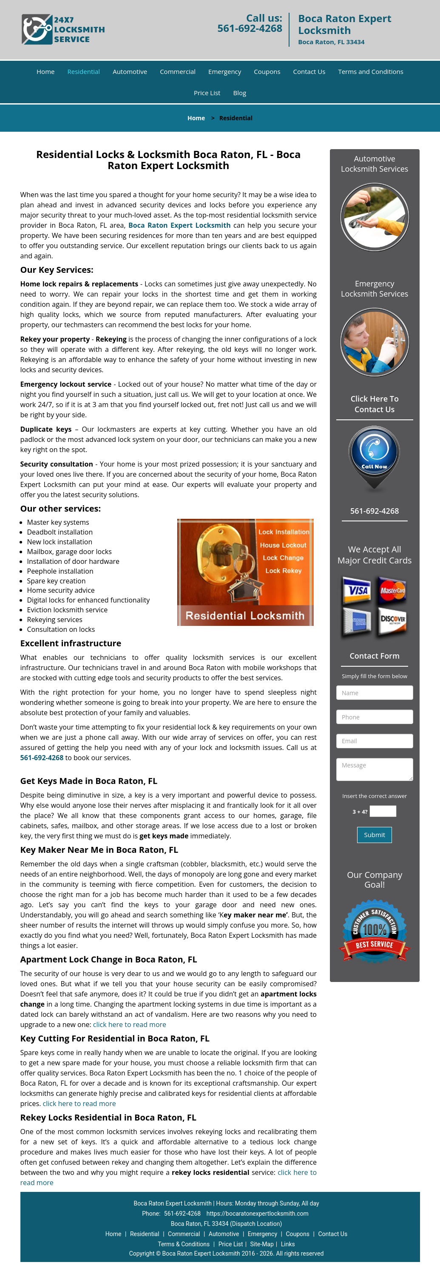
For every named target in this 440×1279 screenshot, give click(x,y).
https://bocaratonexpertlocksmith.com (258, 1213)
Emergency (224, 71)
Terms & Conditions (184, 1244)
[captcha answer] (383, 811)
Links (288, 1244)
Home (45, 71)
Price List (207, 92)
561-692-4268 (249, 28)
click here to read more (129, 1024)
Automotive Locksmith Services (374, 163)
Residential (83, 71)
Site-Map (262, 1244)
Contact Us (309, 71)
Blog (239, 92)
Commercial (178, 71)
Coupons (267, 71)
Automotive (130, 71)
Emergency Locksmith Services (374, 288)
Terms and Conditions (370, 71)
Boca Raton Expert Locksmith (179, 225)
